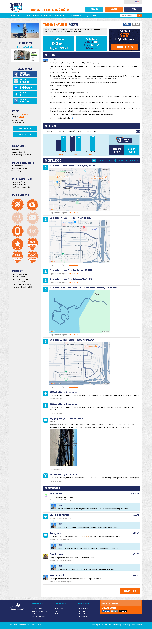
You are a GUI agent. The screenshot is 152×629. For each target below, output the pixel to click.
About (21, 15)
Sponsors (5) (134, 160)
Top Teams (81, 611)
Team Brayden (22, 114)
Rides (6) (112, 160)
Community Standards (97, 625)
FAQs (86, 15)
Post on (28, 74)
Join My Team (25, 134)
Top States (81, 613)
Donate (114, 9)
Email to (28, 81)
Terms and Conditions (137, 625)
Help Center (59, 613)
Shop (93, 15)
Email (137, 24)
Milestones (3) (122, 160)
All (94, 160)
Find (139, 15)
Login (133, 9)
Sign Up (94, 9)
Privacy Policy (126, 625)
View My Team (25, 128)
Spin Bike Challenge (39, 616)
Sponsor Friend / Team (40, 611)
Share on (28, 87)
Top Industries (82, 616)
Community (60, 15)
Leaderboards (75, 15)
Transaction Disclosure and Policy (113, 625)
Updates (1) (102, 160)
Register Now (37, 608)
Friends (21, 117)
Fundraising (47, 15)
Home (13, 15)
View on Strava (73, 213)
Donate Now (124, 47)
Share (128, 24)
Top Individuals (82, 608)
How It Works (32, 15)
